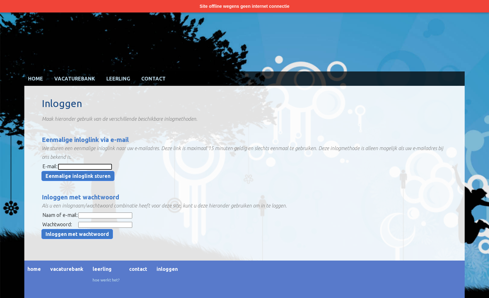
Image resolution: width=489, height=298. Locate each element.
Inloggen (167, 269)
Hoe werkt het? (106, 280)
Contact (153, 78)
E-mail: (49, 166)
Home (35, 78)
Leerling (118, 78)
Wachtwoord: (57, 224)
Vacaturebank (74, 78)
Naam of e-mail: (60, 215)
